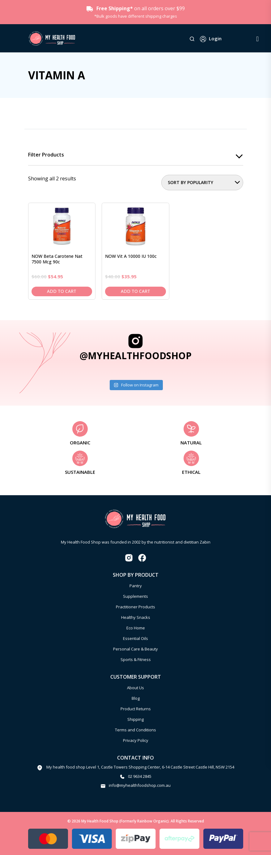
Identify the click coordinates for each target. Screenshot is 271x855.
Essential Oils (135, 638)
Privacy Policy (135, 740)
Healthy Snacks (135, 617)
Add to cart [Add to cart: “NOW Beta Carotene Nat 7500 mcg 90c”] (61, 291)
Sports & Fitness (136, 659)
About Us (135, 687)
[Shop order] (202, 182)
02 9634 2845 (139, 776)
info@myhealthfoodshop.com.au (140, 785)
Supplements (135, 596)
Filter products (46, 155)
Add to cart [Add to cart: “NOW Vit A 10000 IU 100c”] (135, 291)
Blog (136, 698)
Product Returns (136, 709)
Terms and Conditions (135, 730)
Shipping (135, 719)
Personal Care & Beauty (135, 649)
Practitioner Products (135, 607)
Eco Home (135, 628)
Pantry (135, 585)
